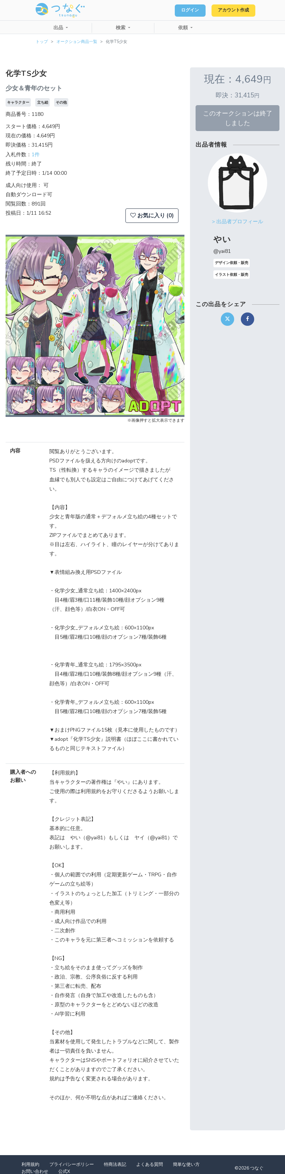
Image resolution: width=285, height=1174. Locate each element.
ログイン (179, 10)
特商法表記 (115, 1164)
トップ (42, 41)
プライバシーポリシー (71, 1164)
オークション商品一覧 (76, 41)
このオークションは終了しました (237, 118)
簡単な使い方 (186, 1164)
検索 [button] (121, 27)
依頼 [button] (183, 27)
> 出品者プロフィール (237, 221)
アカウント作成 (229, 10)
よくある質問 (149, 1164)
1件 (36, 154)
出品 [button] (59, 27)
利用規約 (30, 1164)
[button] (19, 326)
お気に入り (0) (152, 215)
